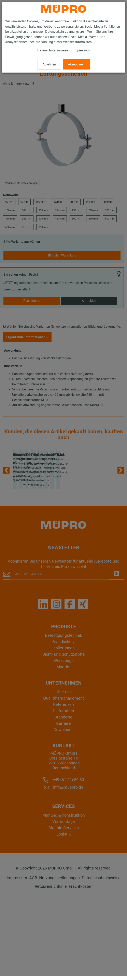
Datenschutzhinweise (52, 50)
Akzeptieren (76, 64)
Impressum (82, 50)
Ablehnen (49, 64)
